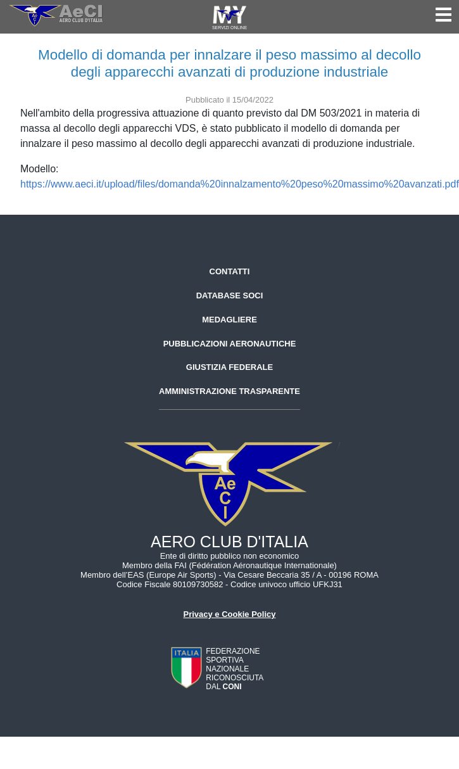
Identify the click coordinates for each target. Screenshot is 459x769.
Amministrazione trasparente (229, 391)
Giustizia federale (229, 367)
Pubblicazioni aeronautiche (229, 343)
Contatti (230, 271)
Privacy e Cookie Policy (230, 614)
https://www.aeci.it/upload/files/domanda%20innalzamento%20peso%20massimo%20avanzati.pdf (239, 184)
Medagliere (229, 319)
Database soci (229, 295)
